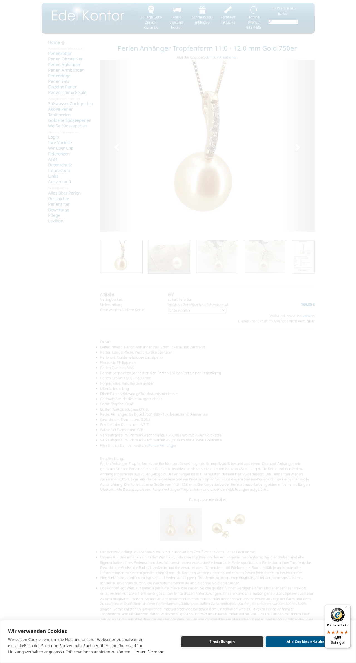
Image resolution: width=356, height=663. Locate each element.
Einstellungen (222, 641)
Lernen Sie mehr (149, 651)
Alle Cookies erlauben (307, 641)
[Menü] (347, 608)
